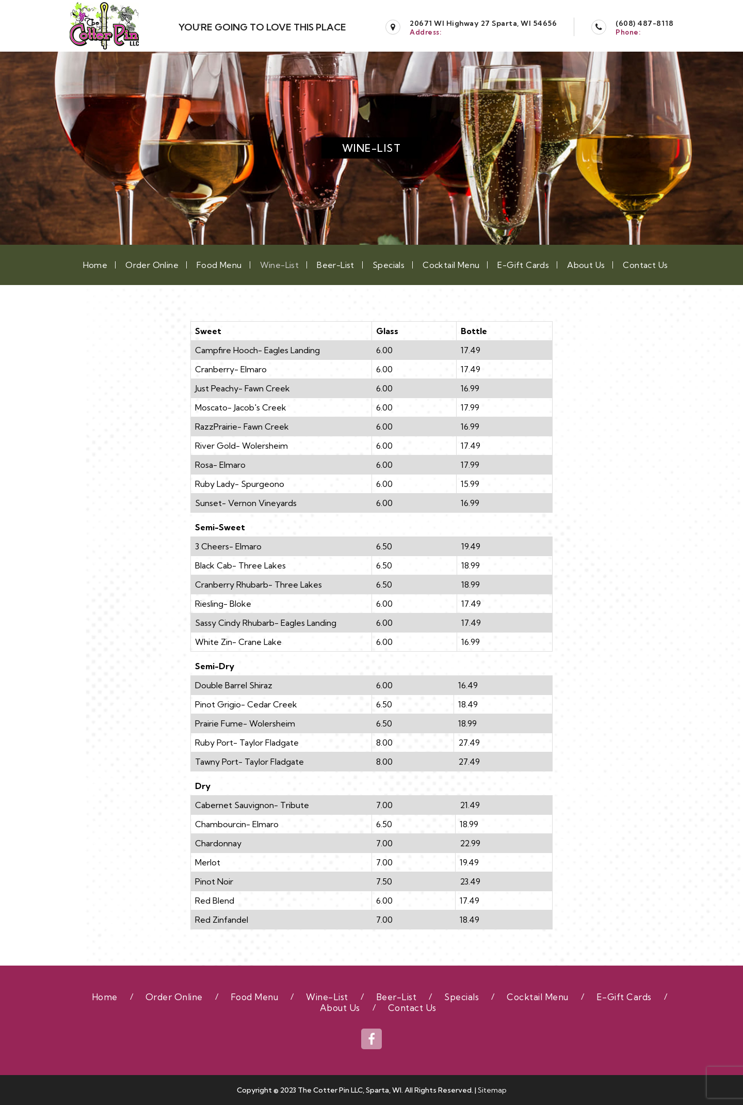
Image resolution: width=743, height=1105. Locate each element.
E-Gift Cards (523, 265)
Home (95, 265)
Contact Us (645, 265)
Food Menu (219, 265)
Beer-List (335, 265)
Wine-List (279, 265)
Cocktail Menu (451, 265)
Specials (389, 265)
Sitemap (492, 1090)
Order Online (152, 265)
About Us (586, 265)
